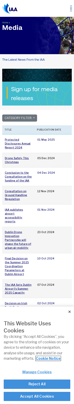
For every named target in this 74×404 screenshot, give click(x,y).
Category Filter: (18, 118)
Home (5, 22)
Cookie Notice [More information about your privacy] (48, 359)
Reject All (37, 384)
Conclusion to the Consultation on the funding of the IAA (18, 176)
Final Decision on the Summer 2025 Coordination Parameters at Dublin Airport (17, 266)
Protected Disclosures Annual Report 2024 (18, 143)
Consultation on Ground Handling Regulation (16, 195)
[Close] (69, 312)
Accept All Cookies (37, 396)
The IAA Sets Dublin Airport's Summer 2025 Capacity (18, 288)
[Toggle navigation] (71, 8)
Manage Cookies (37, 372)
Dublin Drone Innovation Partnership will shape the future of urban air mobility (18, 239)
